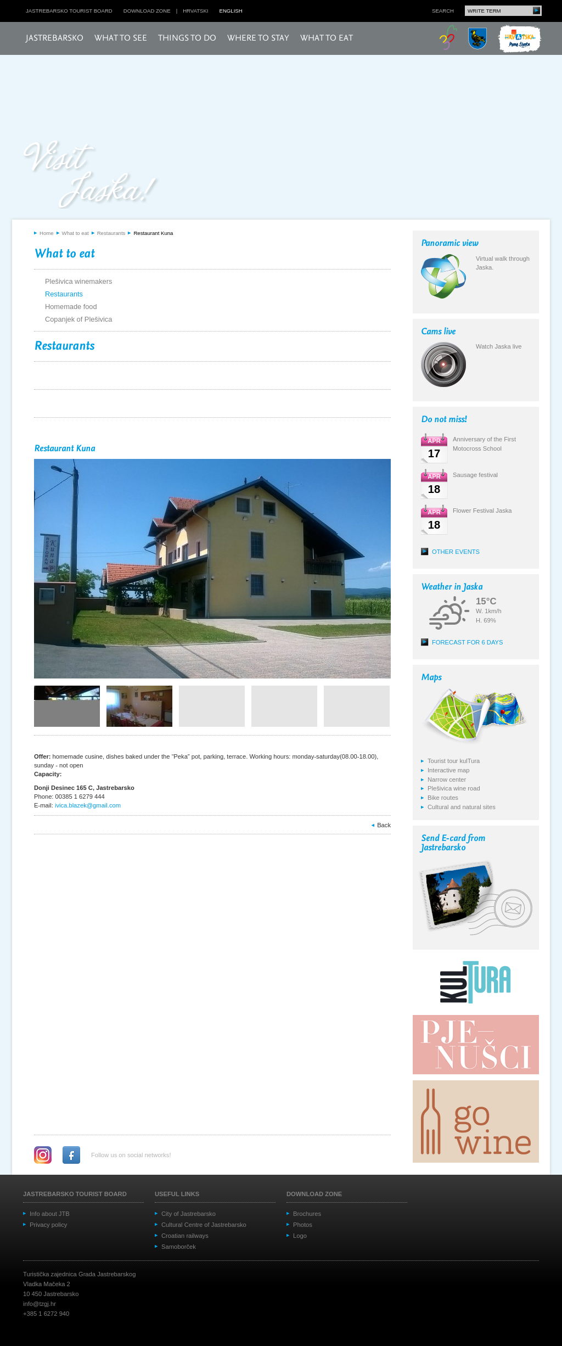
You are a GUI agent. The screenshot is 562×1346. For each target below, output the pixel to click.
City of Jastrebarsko (188, 1213)
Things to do (187, 38)
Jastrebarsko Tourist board (69, 11)
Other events (456, 551)
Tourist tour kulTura (454, 761)
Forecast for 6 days (467, 642)
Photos (302, 1224)
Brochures (307, 1213)
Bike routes (443, 797)
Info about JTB (50, 1213)
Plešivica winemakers (78, 281)
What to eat (326, 38)
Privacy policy (48, 1224)
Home (47, 233)
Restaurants (111, 233)
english (231, 11)
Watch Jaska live (499, 346)
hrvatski (195, 11)
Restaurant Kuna (153, 233)
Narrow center (447, 779)
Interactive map (448, 770)
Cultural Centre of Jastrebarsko (203, 1224)
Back (384, 825)
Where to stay (258, 38)
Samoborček (178, 1246)
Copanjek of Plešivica (78, 319)
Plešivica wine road (454, 788)
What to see (120, 38)
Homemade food (71, 306)
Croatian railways (185, 1235)
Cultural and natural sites (462, 807)
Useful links (177, 1194)
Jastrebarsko (54, 38)
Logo (300, 1235)
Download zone (147, 11)
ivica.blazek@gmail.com (88, 805)
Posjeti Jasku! (91, 174)
